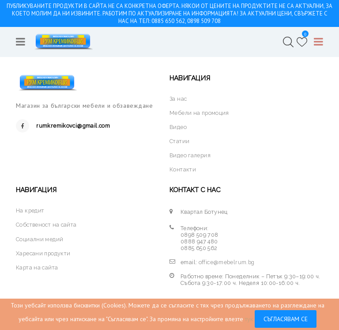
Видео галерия (190, 155)
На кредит (30, 210)
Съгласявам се (286, 319)
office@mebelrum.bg (227, 262)
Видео (178, 127)
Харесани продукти (43, 253)
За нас (178, 98)
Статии (179, 141)
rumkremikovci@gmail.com (73, 125)
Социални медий (39, 239)
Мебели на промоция (199, 113)
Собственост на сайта (46, 224)
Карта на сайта (37, 267)
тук (249, 319)
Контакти (183, 169)
